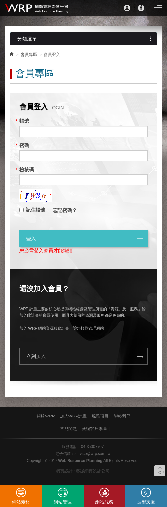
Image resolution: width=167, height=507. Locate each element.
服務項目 (100, 416)
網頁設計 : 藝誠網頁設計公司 (83, 471)
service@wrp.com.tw (92, 453)
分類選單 (85, 38)
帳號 (24, 120)
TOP (159, 470)
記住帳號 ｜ (38, 210)
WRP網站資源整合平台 (37, 8)
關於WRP (46, 416)
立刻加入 (85, 357)
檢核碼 (26, 169)
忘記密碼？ (65, 210)
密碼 (24, 145)
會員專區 (28, 54)
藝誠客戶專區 (94, 428)
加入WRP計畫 (73, 416)
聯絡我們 (122, 416)
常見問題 (68, 428)
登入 (85, 238)
